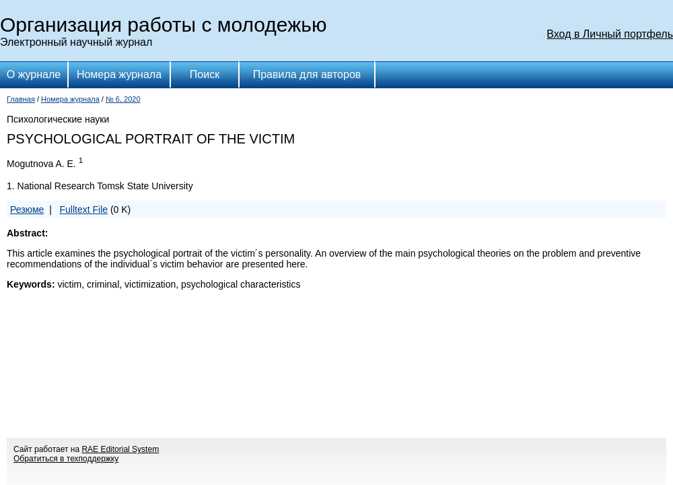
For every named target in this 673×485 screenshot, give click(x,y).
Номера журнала (119, 74)
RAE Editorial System (120, 449)
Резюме (27, 209)
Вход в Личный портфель (609, 34)
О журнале (34, 74)
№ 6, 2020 (123, 99)
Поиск (204, 74)
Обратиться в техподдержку (65, 458)
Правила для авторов (307, 74)
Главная (21, 99)
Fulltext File (83, 209)
